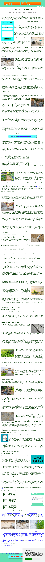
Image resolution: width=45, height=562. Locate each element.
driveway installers (11, 516)
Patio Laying (11, 540)
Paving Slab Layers (29, 535)
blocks (30, 75)
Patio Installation (20, 535)
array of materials (20, 72)
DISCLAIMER (42, 6)
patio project (37, 58)
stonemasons (3, 514)
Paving (42, 534)
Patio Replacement (5, 536)
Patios (30, 533)
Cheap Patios (12, 535)
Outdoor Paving (7, 533)
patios (32, 26)
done (2, 18)
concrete (3, 75)
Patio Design (34, 536)
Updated (7, 553)
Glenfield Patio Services (9, 491)
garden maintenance (29, 516)
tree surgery (16, 514)
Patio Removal (24, 534)
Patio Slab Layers (36, 533)
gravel (21, 75)
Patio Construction (39, 535)
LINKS (31, 6)
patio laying (32, 487)
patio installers (5, 487)
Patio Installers (19, 540)
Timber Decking (35, 540)
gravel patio (26, 121)
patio (35, 50)
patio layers (19, 450)
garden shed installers (36, 515)
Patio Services (32, 534)
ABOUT (34, 6)
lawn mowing (20, 515)
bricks (25, 75)
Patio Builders (16, 534)
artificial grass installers (13, 513)
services (34, 517)
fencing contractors (16, 517)
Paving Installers (25, 536)
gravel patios (19, 437)
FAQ (9, 553)
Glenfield (19, 140)
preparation (12, 69)
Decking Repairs (8, 541)
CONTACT (37, 6)
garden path (38, 186)
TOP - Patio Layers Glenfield (7, 545)
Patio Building (4, 535)
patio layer (22, 25)
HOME (28, 6)
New (4, 553)
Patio (2, 140)
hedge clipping (30, 514)
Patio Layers (33, 537)
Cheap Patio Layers (16, 533)
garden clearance (33, 513)
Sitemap (2, 553)
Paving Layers (9, 534)
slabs (16, 74)
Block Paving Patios (14, 539)
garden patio (27, 27)
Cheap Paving (28, 540)
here (2, 488)
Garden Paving (24, 533)
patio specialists (18, 434)
